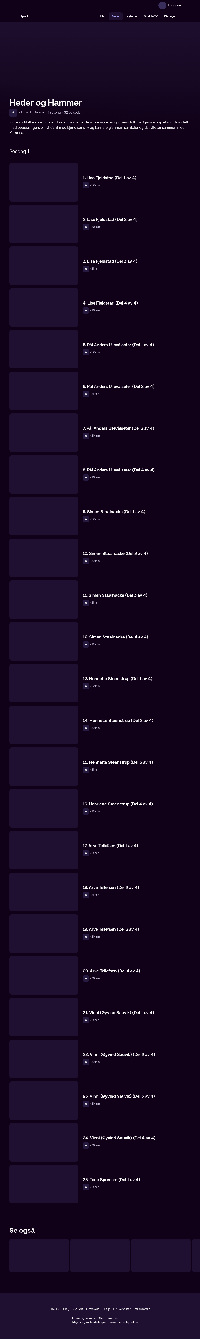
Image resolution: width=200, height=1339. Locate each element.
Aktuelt (77, 1309)
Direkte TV (151, 16)
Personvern (142, 1309)
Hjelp (106, 1309)
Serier (116, 16)
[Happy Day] (39, 1255)
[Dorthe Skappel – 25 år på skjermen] (100, 1255)
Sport (24, 16)
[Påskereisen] (161, 1255)
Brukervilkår (122, 1309)
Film (102, 16)
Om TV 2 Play (59, 1309)
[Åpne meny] (187, 5)
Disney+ (169, 16)
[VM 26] (63, 16)
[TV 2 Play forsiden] (38, 5)
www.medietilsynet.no (124, 1322)
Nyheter (131, 16)
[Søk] (13, 16)
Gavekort (92, 1309)
